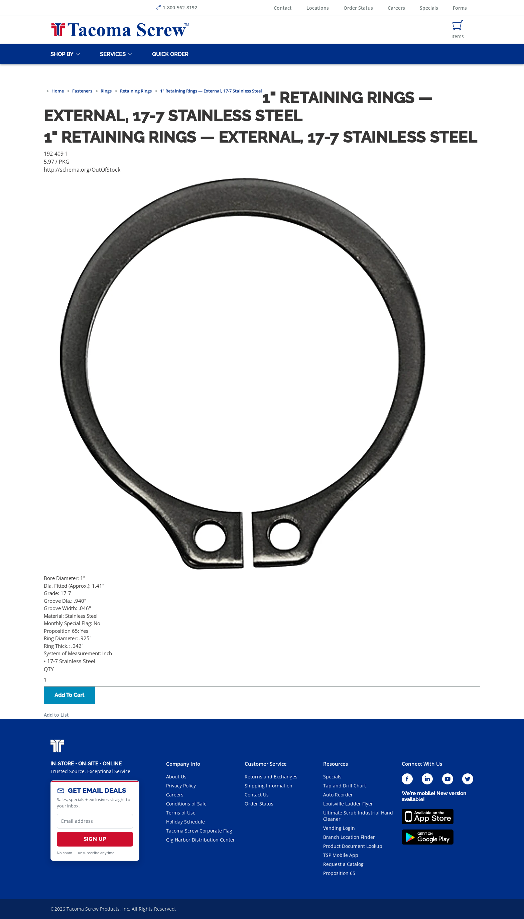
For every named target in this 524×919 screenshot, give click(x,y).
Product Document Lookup (352, 846)
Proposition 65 (339, 873)
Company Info (183, 764)
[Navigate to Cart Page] (458, 29)
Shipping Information (268, 785)
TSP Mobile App (340, 855)
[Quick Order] (169, 54)
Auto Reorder (338, 794)
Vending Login (339, 828)
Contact (283, 8)
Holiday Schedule (185, 821)
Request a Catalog (343, 864)
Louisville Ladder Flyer (348, 803)
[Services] (112, 54)
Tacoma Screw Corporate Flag (199, 831)
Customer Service (266, 764)
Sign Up (95, 839)
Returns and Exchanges (271, 776)
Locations (317, 8)
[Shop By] (61, 54)
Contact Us (257, 794)
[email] (95, 821)
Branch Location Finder (349, 837)
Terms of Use (180, 812)
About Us (176, 776)
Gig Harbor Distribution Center (200, 840)
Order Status (358, 8)
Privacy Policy (181, 785)
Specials (429, 8)
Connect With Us (422, 764)
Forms (460, 8)
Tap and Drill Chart (344, 785)
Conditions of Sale (186, 803)
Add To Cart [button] (69, 695)
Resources (335, 764)
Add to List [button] (56, 715)
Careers (396, 8)
